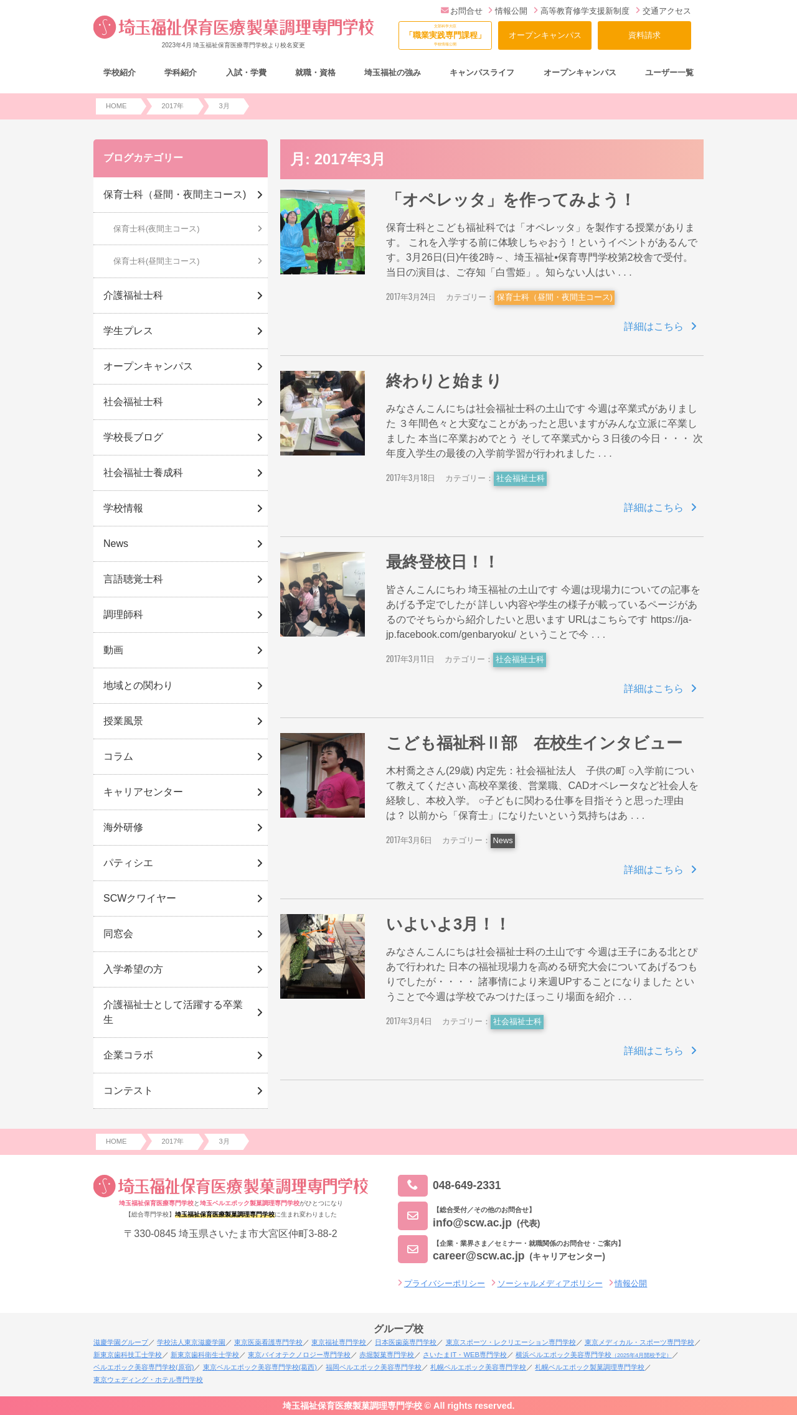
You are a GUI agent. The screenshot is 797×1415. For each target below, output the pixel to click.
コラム (118, 756)
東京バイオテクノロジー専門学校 (299, 1354)
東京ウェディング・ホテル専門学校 (148, 1379)
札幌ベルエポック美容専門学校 (478, 1367)
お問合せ (462, 11)
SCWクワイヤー (139, 898)
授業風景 (123, 721)
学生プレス (128, 330)
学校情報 (123, 508)
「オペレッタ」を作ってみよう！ (511, 199)
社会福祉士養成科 (143, 472)
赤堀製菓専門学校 (386, 1354)
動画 (113, 650)
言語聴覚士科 (133, 579)
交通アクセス (663, 11)
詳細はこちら (654, 326)
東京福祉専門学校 (338, 1342)
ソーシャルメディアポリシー (550, 1283)
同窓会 (118, 933)
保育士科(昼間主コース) (156, 261)
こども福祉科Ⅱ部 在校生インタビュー (534, 743)
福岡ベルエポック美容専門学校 (374, 1367)
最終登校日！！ (442, 562)
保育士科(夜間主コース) (156, 228)
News (503, 840)
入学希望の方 (133, 969)
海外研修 (123, 827)
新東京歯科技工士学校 (127, 1354)
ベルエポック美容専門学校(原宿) (143, 1367)
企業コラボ (128, 1055)
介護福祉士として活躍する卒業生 (173, 1012)
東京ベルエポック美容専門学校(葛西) (260, 1367)
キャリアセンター (143, 792)
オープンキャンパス (545, 35)
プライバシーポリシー (444, 1283)
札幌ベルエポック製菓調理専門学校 (589, 1367)
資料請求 (644, 35)
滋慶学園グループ (120, 1342)
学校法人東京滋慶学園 (191, 1342)
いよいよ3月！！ (448, 924)
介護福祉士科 (133, 295)
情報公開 (507, 11)
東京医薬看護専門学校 (268, 1342)
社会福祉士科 (520, 478)
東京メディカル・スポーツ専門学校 (639, 1342)
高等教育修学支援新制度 (582, 11)
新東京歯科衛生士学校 (205, 1354)
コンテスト (128, 1090)
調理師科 (123, 614)
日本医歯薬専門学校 (405, 1342)
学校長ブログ (133, 437)
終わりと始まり (444, 381)
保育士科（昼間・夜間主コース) (555, 297)
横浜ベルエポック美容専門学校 (594, 1354)
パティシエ (128, 862)
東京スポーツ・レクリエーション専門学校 (511, 1342)
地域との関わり (138, 685)
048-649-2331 (449, 1186)
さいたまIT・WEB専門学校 (464, 1354)
